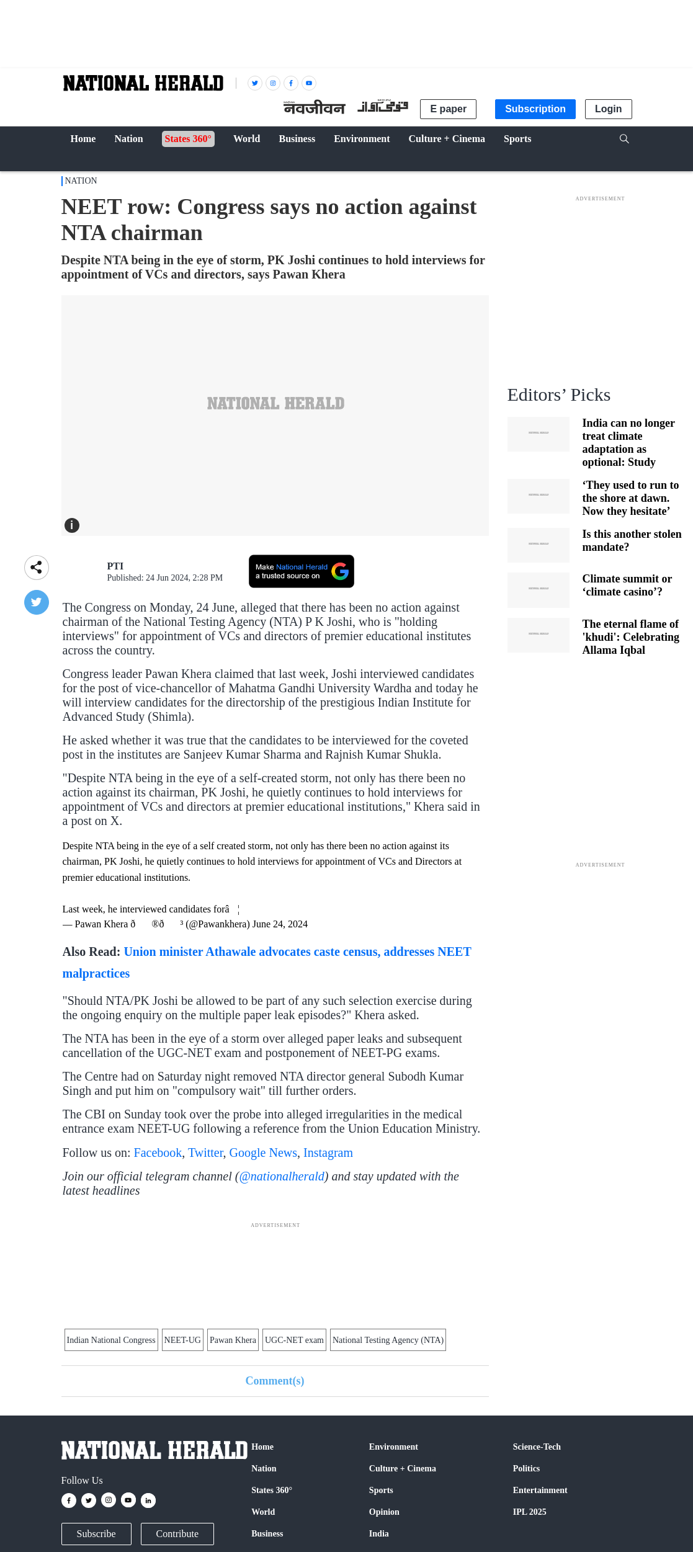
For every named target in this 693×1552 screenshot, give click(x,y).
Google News (263, 1152)
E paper (448, 109)
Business (267, 1533)
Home (262, 1447)
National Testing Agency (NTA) (388, 1340)
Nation (81, 180)
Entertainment (540, 1490)
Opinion (384, 1512)
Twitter (205, 1152)
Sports (381, 1490)
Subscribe (96, 1533)
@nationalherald (281, 1176)
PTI (115, 566)
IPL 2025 (530, 1512)
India (379, 1533)
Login (608, 109)
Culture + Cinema (402, 1468)
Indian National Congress (111, 1340)
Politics (526, 1468)
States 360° (271, 1490)
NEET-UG (182, 1340)
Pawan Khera (233, 1340)
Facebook (158, 1152)
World (263, 1512)
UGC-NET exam (294, 1340)
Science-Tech (537, 1447)
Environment (393, 1447)
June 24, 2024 (280, 924)
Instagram (328, 1152)
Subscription (535, 109)
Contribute (177, 1533)
